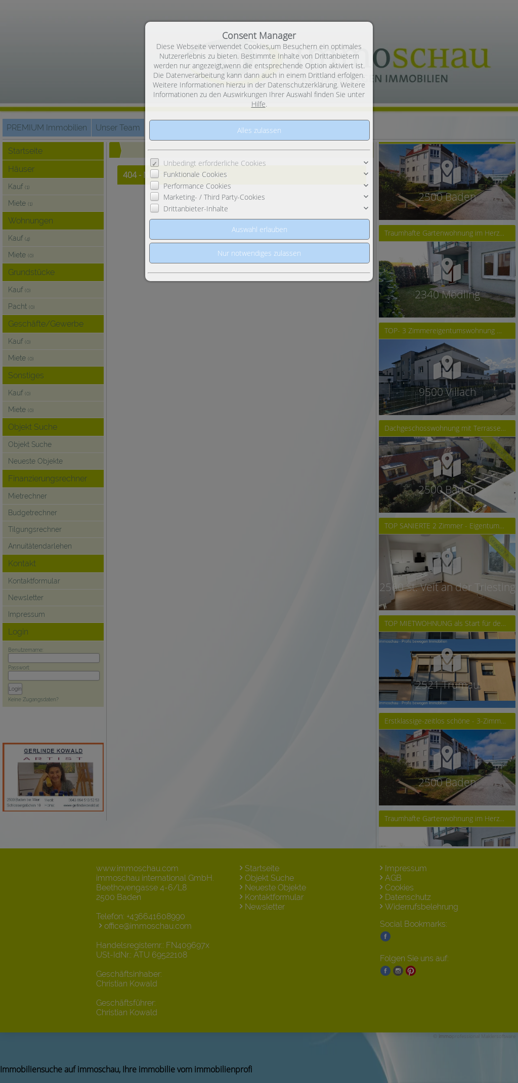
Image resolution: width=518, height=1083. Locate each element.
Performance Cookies (197, 186)
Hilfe (258, 104)
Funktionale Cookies (195, 174)
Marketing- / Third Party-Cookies (214, 197)
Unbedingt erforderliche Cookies (214, 163)
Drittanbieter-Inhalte (195, 208)
